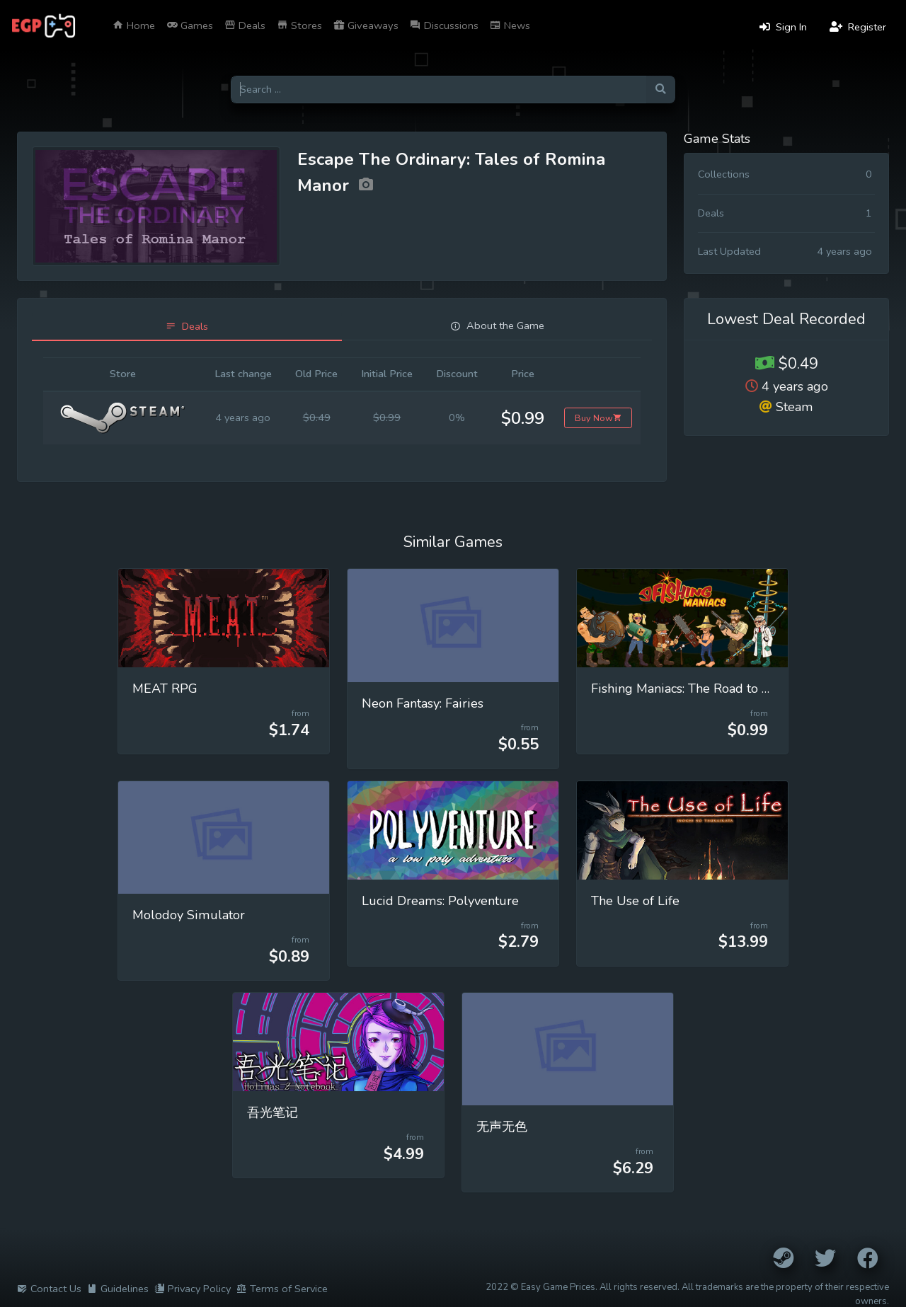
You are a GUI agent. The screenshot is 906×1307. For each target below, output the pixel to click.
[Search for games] (438, 89)
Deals (244, 25)
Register (858, 27)
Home (134, 25)
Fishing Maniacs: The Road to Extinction (705, 688)
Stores (299, 25)
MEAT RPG (164, 688)
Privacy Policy (192, 1289)
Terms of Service (282, 1289)
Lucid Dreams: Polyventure (440, 900)
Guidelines (118, 1289)
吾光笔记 (272, 1112)
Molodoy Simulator (188, 914)
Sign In (783, 27)
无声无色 (501, 1126)
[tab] (187, 326)
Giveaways (365, 25)
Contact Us (49, 1289)
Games (189, 25)
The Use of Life (635, 900)
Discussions (444, 25)
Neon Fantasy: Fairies (422, 703)
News (510, 25)
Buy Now (598, 418)
